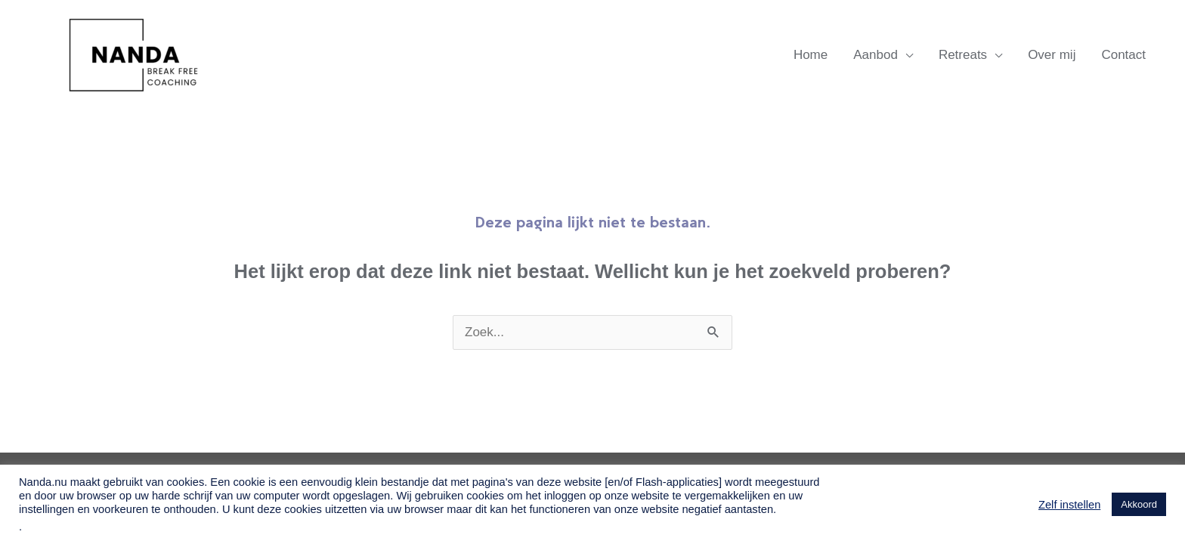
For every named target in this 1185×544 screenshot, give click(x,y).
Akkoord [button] (1139, 504)
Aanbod (875, 55)
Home (811, 55)
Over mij (1051, 55)
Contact (1123, 55)
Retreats (963, 55)
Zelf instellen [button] (1069, 505)
